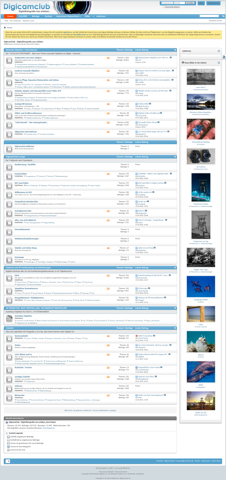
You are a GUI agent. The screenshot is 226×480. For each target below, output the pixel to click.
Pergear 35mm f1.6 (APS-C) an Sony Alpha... (154, 71)
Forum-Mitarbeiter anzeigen (104, 410)
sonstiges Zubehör (22, 377)
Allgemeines (21, 285)
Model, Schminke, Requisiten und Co (30, 364)
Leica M (27, 293)
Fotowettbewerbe (22, 229)
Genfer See (142, 201)
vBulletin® (110, 472)
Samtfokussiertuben (40, 100)
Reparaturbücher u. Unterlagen (89, 400)
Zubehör (10, 328)
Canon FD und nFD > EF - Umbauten (29, 85)
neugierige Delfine (201, 300)
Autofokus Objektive (23, 316)
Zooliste (48, 16)
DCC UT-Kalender (32, 186)
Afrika (202, 302)
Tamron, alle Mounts (117, 321)
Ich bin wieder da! (145, 192)
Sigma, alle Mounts (152, 321)
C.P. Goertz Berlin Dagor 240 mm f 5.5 (152, 132)
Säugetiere (201, 387)
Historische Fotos (202, 169)
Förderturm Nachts (201, 204)
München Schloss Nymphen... (201, 112)
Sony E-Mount (38, 293)
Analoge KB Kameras (23, 104)
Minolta (66, 109)
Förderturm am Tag (201, 241)
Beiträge (35, 16)
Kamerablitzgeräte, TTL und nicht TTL (30, 361)
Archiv (197, 461)
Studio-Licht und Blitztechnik (56, 361)
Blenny (200, 355)
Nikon (59, 109)
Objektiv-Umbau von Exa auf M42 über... (153, 91)
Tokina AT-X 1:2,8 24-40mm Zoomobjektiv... (154, 80)
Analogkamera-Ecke (23, 211)
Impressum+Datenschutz (67, 16)
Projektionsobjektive (87, 64)
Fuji (92, 293)
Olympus (37, 109)
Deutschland (54, 186)
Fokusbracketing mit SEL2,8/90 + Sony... (153, 275)
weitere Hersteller (93, 109)
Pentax (81, 109)
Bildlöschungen (62, 262)
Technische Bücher (37, 400)
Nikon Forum (33, 282)
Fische (202, 357)
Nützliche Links (28, 21)
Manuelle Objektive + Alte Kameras (21, 50)
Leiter (201, 324)
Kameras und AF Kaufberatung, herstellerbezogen (28, 268)
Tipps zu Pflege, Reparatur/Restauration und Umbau (37, 80)
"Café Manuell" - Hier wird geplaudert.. (31, 122)
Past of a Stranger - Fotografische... (151, 220)
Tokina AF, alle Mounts (135, 321)
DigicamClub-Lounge (15, 157)
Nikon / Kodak (38, 338)
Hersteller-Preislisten (47, 134)
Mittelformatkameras (33, 118)
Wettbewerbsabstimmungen (27, 238)
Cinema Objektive (70, 64)
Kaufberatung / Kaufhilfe (25, 164)
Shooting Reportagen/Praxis (55, 364)
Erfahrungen (143, 288)
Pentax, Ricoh (79, 300)
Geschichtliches (22, 400)
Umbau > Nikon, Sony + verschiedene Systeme (33, 87)
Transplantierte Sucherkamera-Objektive (31, 64)
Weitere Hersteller (93, 300)
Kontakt (160, 461)
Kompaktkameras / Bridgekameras (29, 298)
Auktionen (101, 16)
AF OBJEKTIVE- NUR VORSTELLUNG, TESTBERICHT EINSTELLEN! (36, 308)
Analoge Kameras (32, 216)
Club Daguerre (49, 428)
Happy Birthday (49, 223)
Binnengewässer (202, 415)
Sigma (79, 282)
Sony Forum (88, 282)
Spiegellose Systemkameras (26, 288)
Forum (10, 16)
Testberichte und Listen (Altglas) (28, 58)
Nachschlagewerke (23, 402)
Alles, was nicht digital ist (25, 220)
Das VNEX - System (23, 100)
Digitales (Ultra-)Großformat (149, 113)
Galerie (72, 262)
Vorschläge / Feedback (45, 262)
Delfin (201, 385)
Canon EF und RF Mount (25, 321)
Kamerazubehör (21, 336)
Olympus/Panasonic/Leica (63, 293)
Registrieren (213, 3)
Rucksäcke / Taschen (23, 367)
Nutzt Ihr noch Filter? (146, 377)
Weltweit (44, 186)
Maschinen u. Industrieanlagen (201, 206)
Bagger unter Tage (201, 269)
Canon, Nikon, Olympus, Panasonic (38, 300)
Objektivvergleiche (54, 64)
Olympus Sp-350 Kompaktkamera (151, 298)
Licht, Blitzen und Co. (23, 354)
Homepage (19, 257)
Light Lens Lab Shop (145, 248)
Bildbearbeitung (61, 176)
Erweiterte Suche (215, 21)
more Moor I (201, 87)
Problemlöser (56, 87)
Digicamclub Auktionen (24, 146)
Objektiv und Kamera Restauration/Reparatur (80, 87)
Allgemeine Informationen (26, 132)
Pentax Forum (69, 282)
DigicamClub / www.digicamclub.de (179, 461)
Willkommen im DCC (23, 192)
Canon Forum (21, 282)
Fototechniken (21, 174)
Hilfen (87, 16)
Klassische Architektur (201, 114)
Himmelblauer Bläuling (201, 142)
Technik (50, 176)
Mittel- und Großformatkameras (28, 113)
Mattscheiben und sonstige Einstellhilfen (52, 98)
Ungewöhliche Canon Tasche (149, 367)
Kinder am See (200, 413)
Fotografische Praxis (54, 400)
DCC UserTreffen (22, 183)
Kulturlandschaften (201, 90)
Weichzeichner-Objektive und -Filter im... (153, 58)
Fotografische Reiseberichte (26, 201)
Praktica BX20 (143, 104)
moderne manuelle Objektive (27, 71)
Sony (86, 338)
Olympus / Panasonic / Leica (51, 282)
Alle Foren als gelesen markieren (77, 410)
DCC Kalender (15, 21)
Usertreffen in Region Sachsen (152, 183)
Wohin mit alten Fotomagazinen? (151, 395)
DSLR (17, 275)
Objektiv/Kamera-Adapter (26, 98)
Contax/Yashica (48, 109)
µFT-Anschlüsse (101, 321)
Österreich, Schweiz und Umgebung (74, 186)
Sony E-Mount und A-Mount (70, 321)
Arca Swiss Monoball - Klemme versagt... (153, 345)
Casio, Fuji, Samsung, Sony (62, 300)
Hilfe (201, 3)
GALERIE (23, 16)
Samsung (85, 293)
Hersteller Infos (31, 134)
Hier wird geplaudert (33, 223)
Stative (18, 345)
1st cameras (200, 167)
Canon (28, 109)
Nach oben (216, 461)
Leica (74, 109)
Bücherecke (19, 395)
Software (18, 386)
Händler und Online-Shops (26, 248)
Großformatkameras (51, 118)
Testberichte (30, 381)
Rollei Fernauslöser (145, 336)
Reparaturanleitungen (49, 216)
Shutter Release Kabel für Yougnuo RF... (153, 354)
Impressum (205, 461)
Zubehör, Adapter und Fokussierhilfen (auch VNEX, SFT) (38, 91)
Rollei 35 (141, 211)
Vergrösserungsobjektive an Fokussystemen (32, 67)
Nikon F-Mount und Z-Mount (47, 321)
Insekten (202, 144)
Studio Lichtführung (76, 361)
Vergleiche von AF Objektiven (27, 323)
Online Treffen (95, 186)
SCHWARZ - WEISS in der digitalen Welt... (153, 174)
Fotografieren (31, 176)
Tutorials (42, 176)
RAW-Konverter (31, 391)
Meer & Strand (202, 327)
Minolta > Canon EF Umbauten (56, 85)
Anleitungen (30, 262)
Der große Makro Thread (147, 122)
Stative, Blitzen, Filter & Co (78, 98)
